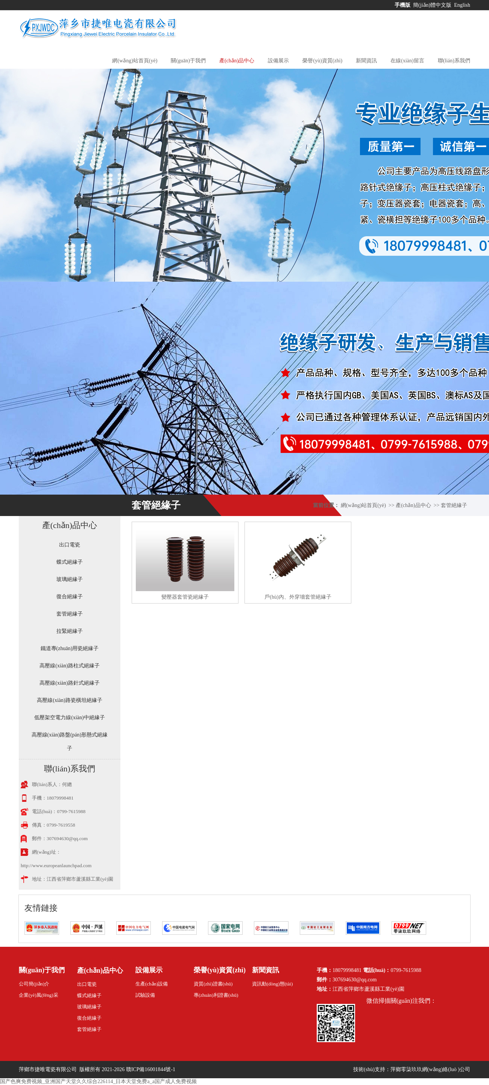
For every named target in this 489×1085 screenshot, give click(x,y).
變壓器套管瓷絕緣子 (185, 597)
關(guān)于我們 (188, 60)
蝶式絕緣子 (69, 562)
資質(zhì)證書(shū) (213, 984)
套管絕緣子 (454, 505)
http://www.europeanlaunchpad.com (56, 865)
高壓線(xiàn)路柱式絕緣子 (69, 666)
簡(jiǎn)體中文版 (433, 5)
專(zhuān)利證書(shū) (216, 995)
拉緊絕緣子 (69, 631)
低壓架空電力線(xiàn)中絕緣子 (69, 717)
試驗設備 (145, 995)
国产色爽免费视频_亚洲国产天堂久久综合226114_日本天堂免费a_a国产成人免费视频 (98, 1081)
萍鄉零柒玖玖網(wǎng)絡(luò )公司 (430, 1069)
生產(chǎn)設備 (151, 984)
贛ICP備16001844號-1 (150, 1069)
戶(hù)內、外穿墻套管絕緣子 (297, 597)
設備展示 (278, 60)
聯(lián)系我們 (454, 60)
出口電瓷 (69, 545)
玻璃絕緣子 (69, 579)
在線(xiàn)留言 (407, 60)
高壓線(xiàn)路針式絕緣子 (69, 683)
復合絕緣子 (69, 596)
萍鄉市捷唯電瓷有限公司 (48, 1069)
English (462, 5)
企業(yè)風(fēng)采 (38, 995)
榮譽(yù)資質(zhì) (322, 60)
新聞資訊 (366, 60)
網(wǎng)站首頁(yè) (134, 60)
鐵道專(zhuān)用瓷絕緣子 (70, 648)
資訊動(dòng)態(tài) (272, 984)
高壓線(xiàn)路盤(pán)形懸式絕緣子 (70, 741)
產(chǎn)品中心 (237, 60)
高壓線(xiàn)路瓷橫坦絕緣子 (69, 700)
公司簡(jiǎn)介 (34, 984)
